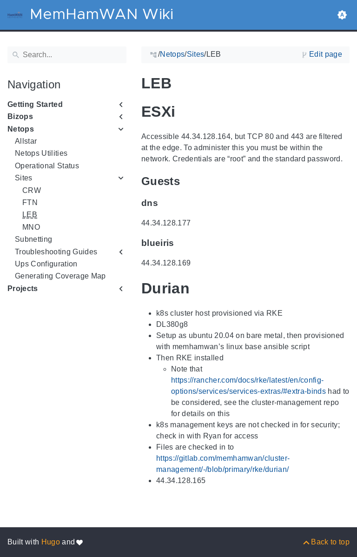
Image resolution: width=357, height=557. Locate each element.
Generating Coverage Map (60, 276)
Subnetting (33, 239)
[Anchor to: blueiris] (183, 243)
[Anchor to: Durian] (202, 288)
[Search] (66, 54)
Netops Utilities (41, 153)
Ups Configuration (46, 264)
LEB (29, 215)
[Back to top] (326, 542)
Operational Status (47, 166)
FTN (30, 202)
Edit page (325, 54)
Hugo (50, 542)
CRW (31, 190)
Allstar (26, 141)
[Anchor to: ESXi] (188, 111)
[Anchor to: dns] (167, 203)
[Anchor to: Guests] (191, 181)
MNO (31, 227)
